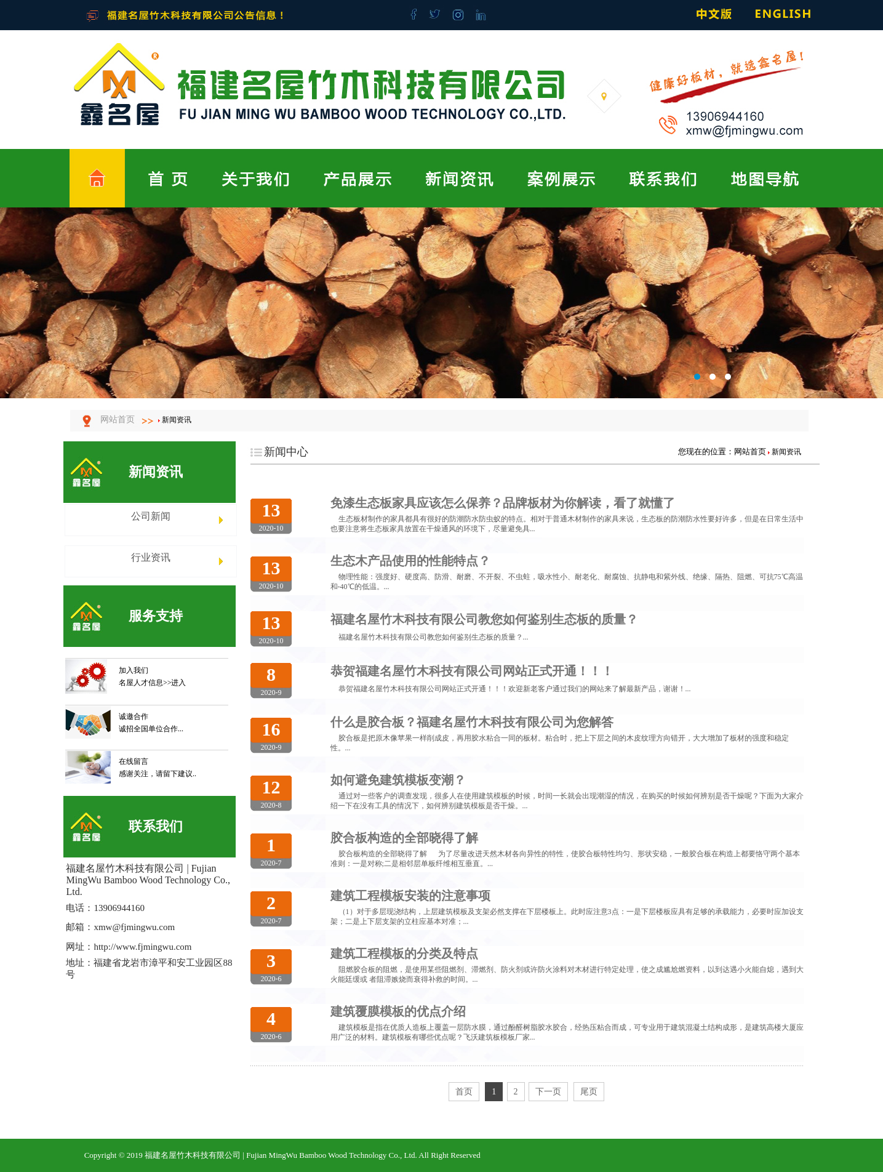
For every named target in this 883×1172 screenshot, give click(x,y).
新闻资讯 (176, 419)
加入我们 (133, 670)
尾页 (588, 1091)
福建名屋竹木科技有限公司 (441, 302)
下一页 (548, 1091)
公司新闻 (150, 516)
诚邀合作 (133, 716)
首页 (464, 1091)
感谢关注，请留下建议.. (157, 773)
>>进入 (174, 682)
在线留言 (133, 761)
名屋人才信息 (141, 682)
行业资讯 (150, 557)
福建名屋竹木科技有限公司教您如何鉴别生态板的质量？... (433, 637)
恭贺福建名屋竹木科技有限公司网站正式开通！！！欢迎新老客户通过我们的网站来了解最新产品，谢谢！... (514, 688)
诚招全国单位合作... (151, 728)
